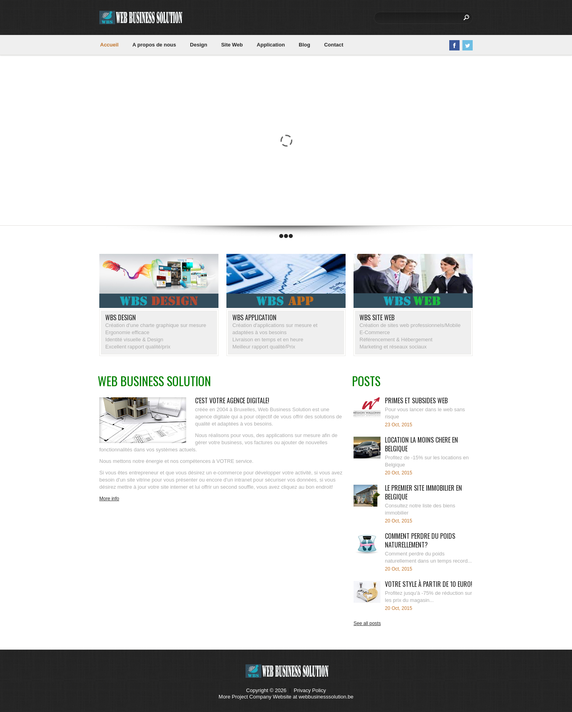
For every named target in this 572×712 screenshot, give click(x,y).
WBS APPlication (254, 317)
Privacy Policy (310, 690)
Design (198, 45)
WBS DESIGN (120, 317)
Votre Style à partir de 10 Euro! (428, 584)
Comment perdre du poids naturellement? (420, 540)
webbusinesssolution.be (326, 697)
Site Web (232, 45)
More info (109, 498)
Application (271, 45)
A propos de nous (154, 45)
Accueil (109, 45)
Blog (304, 45)
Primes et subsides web (416, 400)
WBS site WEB (376, 317)
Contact (333, 45)
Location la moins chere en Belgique (421, 444)
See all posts (367, 623)
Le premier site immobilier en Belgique (423, 492)
